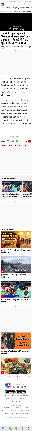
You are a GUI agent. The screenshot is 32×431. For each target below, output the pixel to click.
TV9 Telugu (25, 407)
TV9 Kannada (4, 410)
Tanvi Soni (19, 46)
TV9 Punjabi (20, 410)
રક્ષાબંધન (25, 145)
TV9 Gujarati (9, 46)
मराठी (19, 1)
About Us (13, 395)
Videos (11, 11)
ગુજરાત (28, 8)
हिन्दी (2, 1)
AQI (22, 4)
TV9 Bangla (13, 410)
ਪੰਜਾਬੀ (26, 1)
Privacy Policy (21, 398)
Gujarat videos (18, 11)
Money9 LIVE (26, 413)
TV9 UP (12, 413)
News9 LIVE (19, 413)
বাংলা (23, 1)
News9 (6, 1)
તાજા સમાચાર (7, 8)
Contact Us (6, 395)
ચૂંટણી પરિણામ (21, 8)
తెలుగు (15, 1)
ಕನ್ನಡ (11, 1)
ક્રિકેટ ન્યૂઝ (14, 8)
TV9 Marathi (17, 407)
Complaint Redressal (11, 398)
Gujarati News (4, 11)
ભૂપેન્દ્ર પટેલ (17, 145)
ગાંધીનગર (4, 145)
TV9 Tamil (27, 410)
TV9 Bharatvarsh (8, 407)
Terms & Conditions (15, 401)
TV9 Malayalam (5, 413)
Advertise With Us (22, 395)
